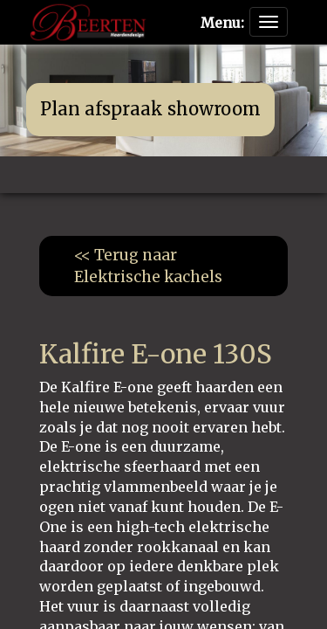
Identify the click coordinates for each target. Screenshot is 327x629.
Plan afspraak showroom (150, 109)
